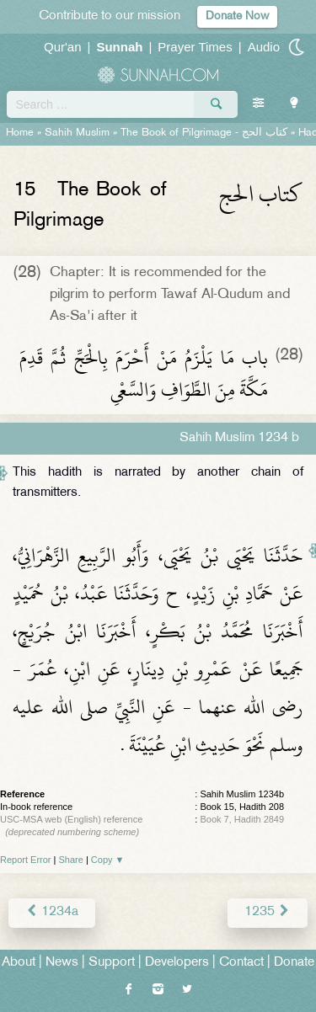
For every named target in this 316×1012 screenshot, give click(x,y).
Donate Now (237, 16)
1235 (267, 912)
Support (111, 962)
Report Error (25, 860)
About (18, 962)
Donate (294, 962)
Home (20, 133)
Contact (241, 962)
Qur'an (63, 47)
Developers (177, 962)
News (62, 962)
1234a (51, 912)
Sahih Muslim (77, 133)
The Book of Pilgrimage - (204, 133)
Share (71, 860)
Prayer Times (195, 47)
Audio (264, 47)
